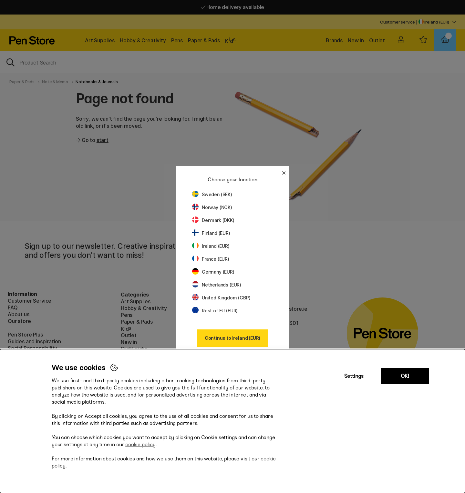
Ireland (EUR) (211, 246)
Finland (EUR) (211, 233)
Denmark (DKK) (213, 220)
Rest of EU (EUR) (215, 310)
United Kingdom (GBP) (221, 297)
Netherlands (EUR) (216, 284)
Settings (354, 376)
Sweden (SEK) (212, 194)
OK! (405, 376)
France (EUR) (210, 259)
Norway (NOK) (212, 207)
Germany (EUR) (213, 272)
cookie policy (140, 444)
